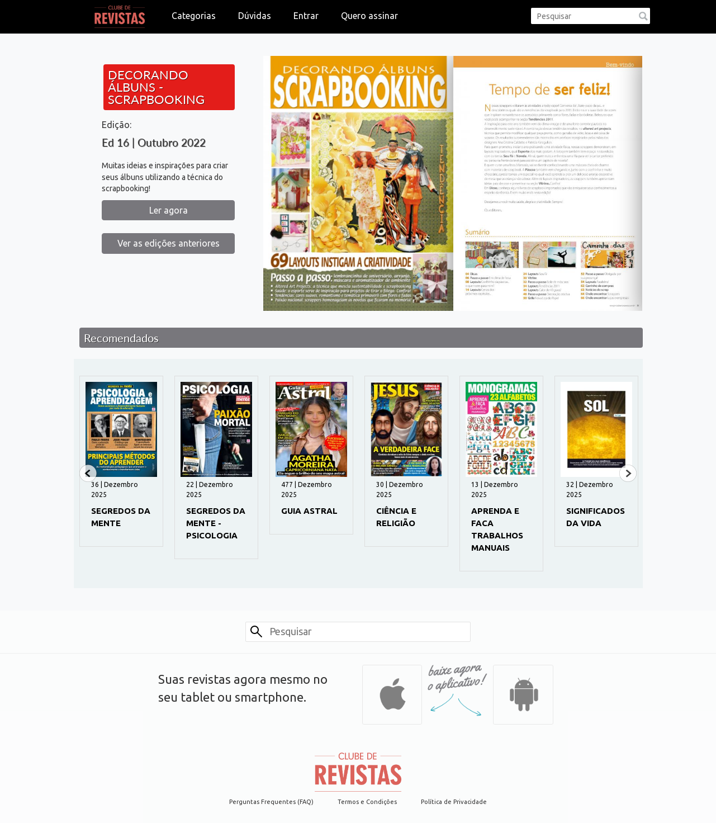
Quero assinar (369, 16)
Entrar (306, 16)
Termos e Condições (367, 801)
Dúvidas (254, 16)
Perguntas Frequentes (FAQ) (271, 801)
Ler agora (168, 210)
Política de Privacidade (454, 801)
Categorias (194, 16)
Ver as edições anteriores (168, 243)
